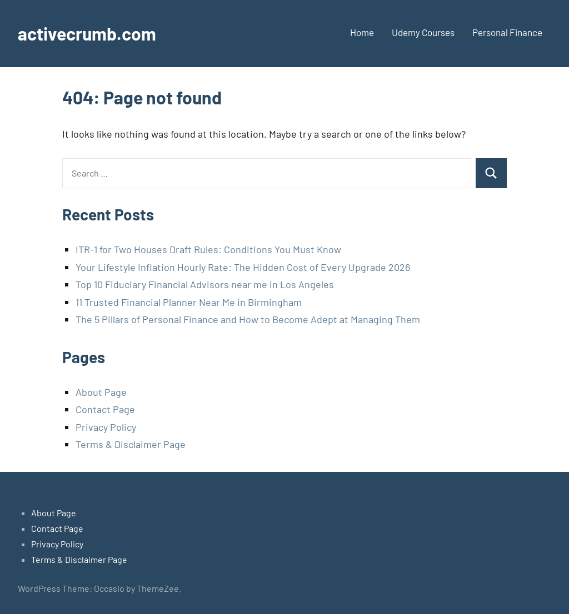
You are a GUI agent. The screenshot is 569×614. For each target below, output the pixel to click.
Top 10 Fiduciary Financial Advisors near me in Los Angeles (205, 284)
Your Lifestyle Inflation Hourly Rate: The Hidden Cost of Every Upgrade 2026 (243, 267)
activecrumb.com (87, 33)
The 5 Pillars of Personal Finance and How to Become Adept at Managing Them (248, 319)
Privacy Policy (106, 427)
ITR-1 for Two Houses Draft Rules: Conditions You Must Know (208, 249)
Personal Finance (507, 32)
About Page (101, 392)
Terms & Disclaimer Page (131, 444)
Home (362, 32)
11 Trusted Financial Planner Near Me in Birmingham (189, 302)
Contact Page (105, 409)
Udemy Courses (423, 32)
